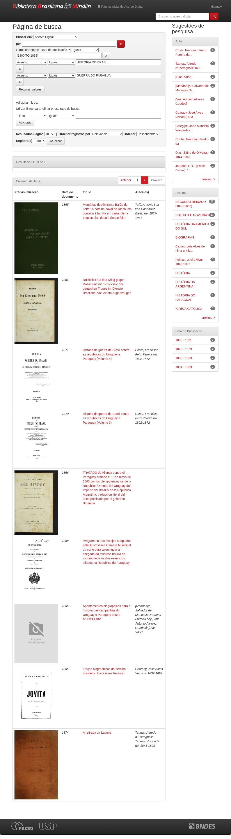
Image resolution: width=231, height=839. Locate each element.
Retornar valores (30, 89)
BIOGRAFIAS (185, 237)
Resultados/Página (29, 134)
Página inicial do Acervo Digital (120, 6)
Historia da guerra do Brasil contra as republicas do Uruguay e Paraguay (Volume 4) (106, 354)
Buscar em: (24, 37)
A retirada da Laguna (97, 732)
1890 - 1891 (184, 340)
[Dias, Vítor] (184, 77)
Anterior (126, 180)
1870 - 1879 (184, 349)
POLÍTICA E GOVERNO (192, 215)
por (18, 43)
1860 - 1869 (184, 358)
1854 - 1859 (184, 367)
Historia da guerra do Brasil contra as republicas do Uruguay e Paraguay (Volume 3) (106, 418)
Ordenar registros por (74, 134)
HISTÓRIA (183, 273)
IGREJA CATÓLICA (189, 308)
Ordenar (129, 134)
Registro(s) (24, 141)
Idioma (216, 6)
